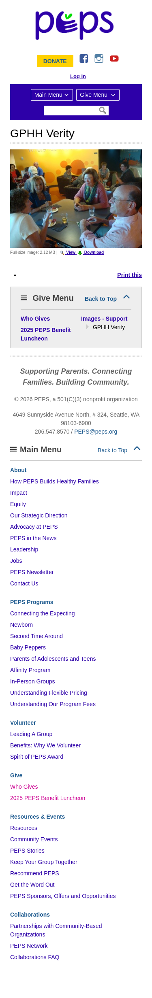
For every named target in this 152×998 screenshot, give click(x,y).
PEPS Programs (32, 602)
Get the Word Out (32, 884)
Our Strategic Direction (39, 515)
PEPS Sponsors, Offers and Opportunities (63, 896)
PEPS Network (29, 946)
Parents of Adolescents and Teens (53, 658)
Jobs (16, 561)
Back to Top (101, 299)
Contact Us (24, 583)
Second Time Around (36, 636)
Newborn (21, 624)
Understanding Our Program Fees (53, 704)
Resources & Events (37, 816)
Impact (18, 492)
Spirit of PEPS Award (36, 756)
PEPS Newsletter (32, 572)
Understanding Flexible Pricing (48, 692)
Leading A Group (31, 734)
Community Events (34, 839)
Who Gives (24, 786)
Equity (18, 504)
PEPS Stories (27, 850)
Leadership (24, 549)
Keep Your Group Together (43, 862)
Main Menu (48, 95)
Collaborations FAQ (34, 957)
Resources (23, 828)
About (18, 470)
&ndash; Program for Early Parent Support (76, 25)
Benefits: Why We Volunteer (45, 745)
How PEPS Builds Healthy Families (54, 481)
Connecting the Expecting (42, 613)
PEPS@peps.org (95, 431)
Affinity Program (30, 670)
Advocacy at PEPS (34, 526)
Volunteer (23, 722)
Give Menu (94, 95)
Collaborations (30, 914)
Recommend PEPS (34, 873)
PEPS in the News (33, 538)
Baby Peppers (28, 647)
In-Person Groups (32, 681)
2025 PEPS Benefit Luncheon (47, 798)
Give (16, 775)
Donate (55, 61)
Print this (129, 275)
